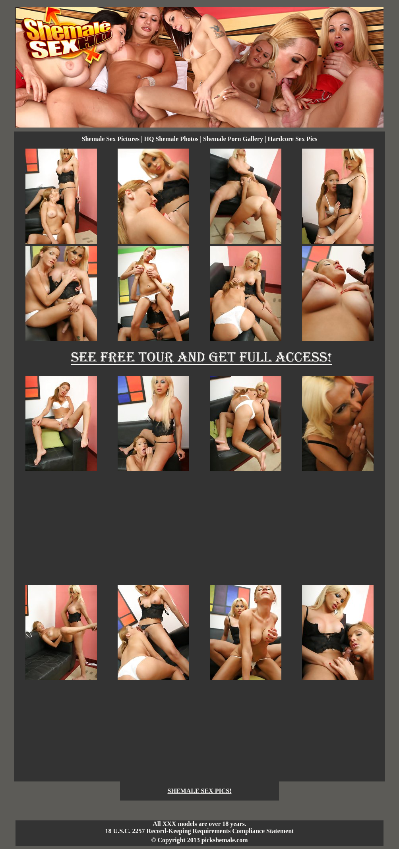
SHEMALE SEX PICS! (200, 790)
